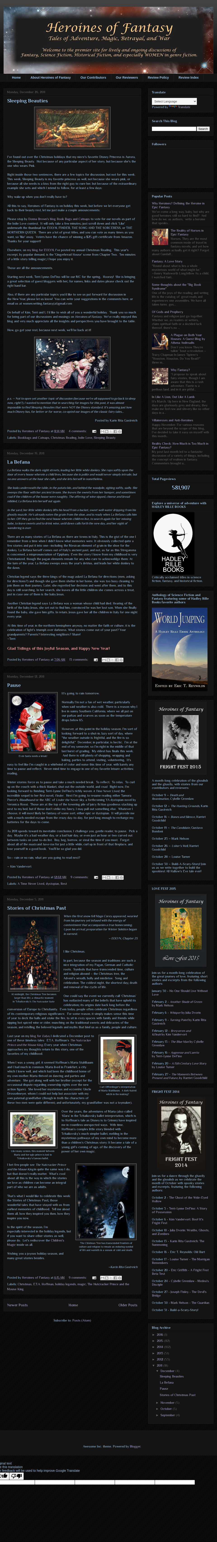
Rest (64, 883)
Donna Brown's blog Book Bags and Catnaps (59, 219)
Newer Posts (17, 1305)
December (167, 1371)
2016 (160, 1334)
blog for (36, 1036)
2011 (160, 1365)
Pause (14, 685)
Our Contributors (93, 77)
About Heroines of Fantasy (51, 77)
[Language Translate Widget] (174, 101)
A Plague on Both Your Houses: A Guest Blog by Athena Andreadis (188, 338)
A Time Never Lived (31, 883)
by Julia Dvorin (185, 1012)
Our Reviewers (127, 77)
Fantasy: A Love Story (167, 261)
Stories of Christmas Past (36, 908)
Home (16, 77)
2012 (160, 1359)
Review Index (189, 77)
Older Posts (127, 1305)
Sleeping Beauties (27, 101)
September (168, 1415)
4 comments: (78, 431)
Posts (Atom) (81, 1320)
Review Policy (158, 77)
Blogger (135, 1446)
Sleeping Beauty (105, 437)
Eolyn (46, 1036)
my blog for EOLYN (40, 250)
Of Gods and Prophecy (167, 312)
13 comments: (79, 659)
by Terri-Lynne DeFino (175, 1054)
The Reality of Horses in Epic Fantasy (187, 232)
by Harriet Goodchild (179, 1076)
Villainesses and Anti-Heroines (172, 420)
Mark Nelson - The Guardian (190, 1302)
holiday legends (65, 1284)
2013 (160, 1353)
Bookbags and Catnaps (33, 437)
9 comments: (80, 877)
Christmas (25, 1284)
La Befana (18, 462)
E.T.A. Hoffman (43, 1284)
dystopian (52, 883)
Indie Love (85, 437)
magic (82, 1284)
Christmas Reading (64, 437)
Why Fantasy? (180, 370)
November (167, 1402)
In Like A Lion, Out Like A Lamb (173, 397)
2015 (160, 1341)
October (166, 1409)
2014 (160, 1347)
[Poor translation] (16, 1476)
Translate (179, 107)
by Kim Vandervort (171, 1032)
